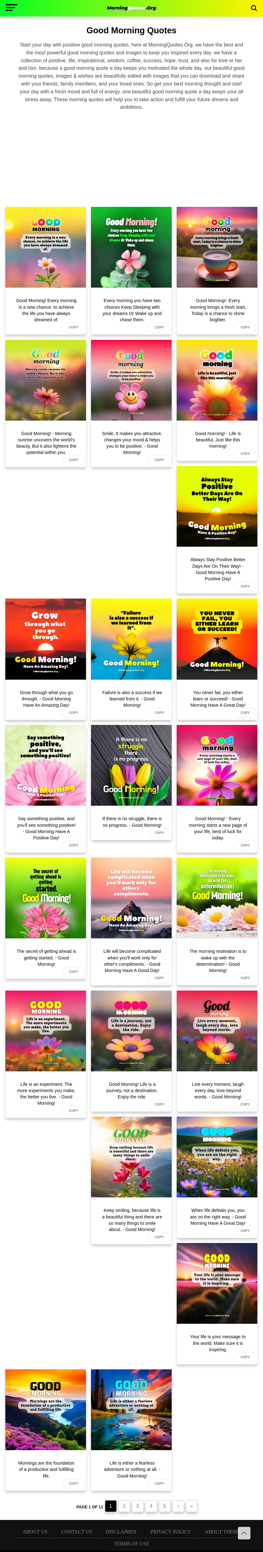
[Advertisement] (131, 158)
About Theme (223, 1531)
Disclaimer (121, 1531)
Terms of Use (131, 1543)
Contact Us (76, 1531)
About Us (35, 1531)
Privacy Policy (170, 1531)
